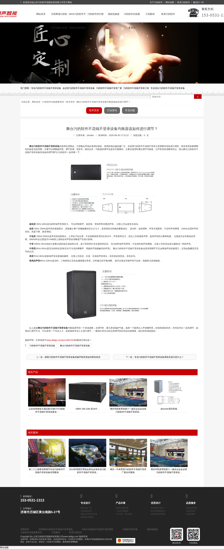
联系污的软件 (183, 2)
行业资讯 (112, 110)
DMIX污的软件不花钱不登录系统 (77, 17)
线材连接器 (113, 14)
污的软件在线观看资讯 (132, 17)
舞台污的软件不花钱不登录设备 (75, 345)
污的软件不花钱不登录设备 (42, 345)
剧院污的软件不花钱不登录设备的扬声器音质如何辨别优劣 (72, 357)
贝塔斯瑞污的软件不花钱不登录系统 (59, 17)
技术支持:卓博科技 (70, 542)
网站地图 (170, 2)
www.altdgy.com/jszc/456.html (60, 340)
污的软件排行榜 (95, 14)
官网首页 (24, 529)
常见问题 (130, 110)
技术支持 (70, 102)
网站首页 (41, 14)
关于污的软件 (156, 2)
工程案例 (150, 14)
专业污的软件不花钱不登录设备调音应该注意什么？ (159, 357)
